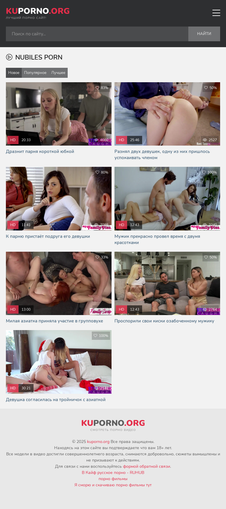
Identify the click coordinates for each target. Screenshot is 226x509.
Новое (13, 72)
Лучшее (58, 72)
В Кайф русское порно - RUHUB (113, 472)
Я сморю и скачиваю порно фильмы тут (113, 485)
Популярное (35, 72)
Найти (204, 34)
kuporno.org (98, 441)
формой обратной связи (146, 466)
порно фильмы (113, 479)
